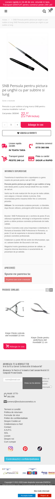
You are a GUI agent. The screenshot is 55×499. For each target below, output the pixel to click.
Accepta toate (27, 495)
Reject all (44, 495)
